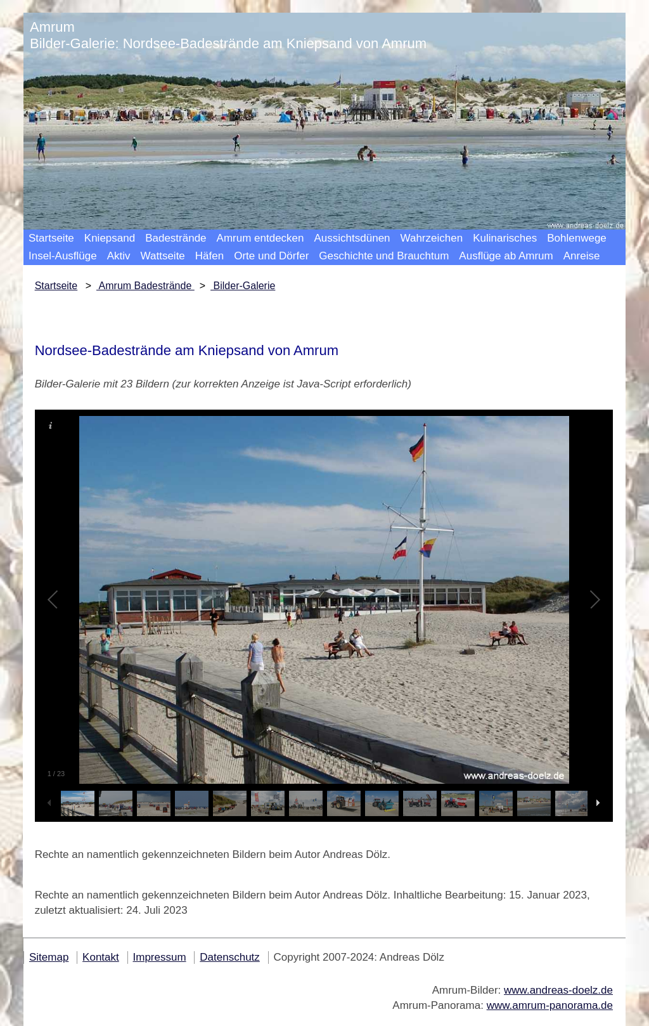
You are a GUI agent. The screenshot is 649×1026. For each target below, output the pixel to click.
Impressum (159, 957)
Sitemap (48, 957)
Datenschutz (230, 957)
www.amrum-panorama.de (550, 1005)
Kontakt (100, 957)
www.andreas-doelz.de (558, 990)
